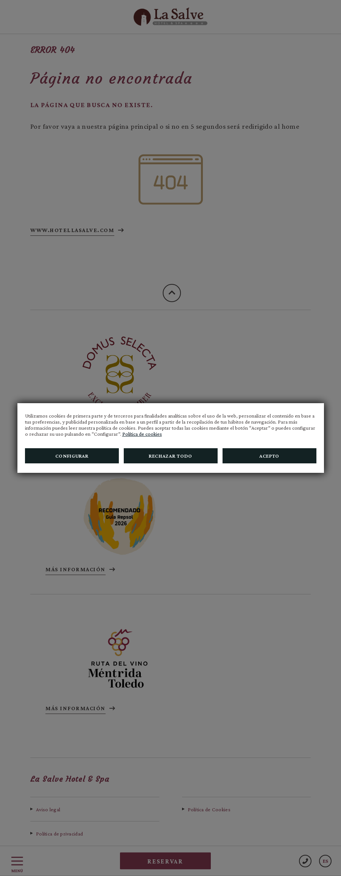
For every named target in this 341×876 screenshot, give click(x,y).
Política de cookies (142, 434)
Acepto (269, 456)
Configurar (72, 456)
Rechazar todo (170, 456)
